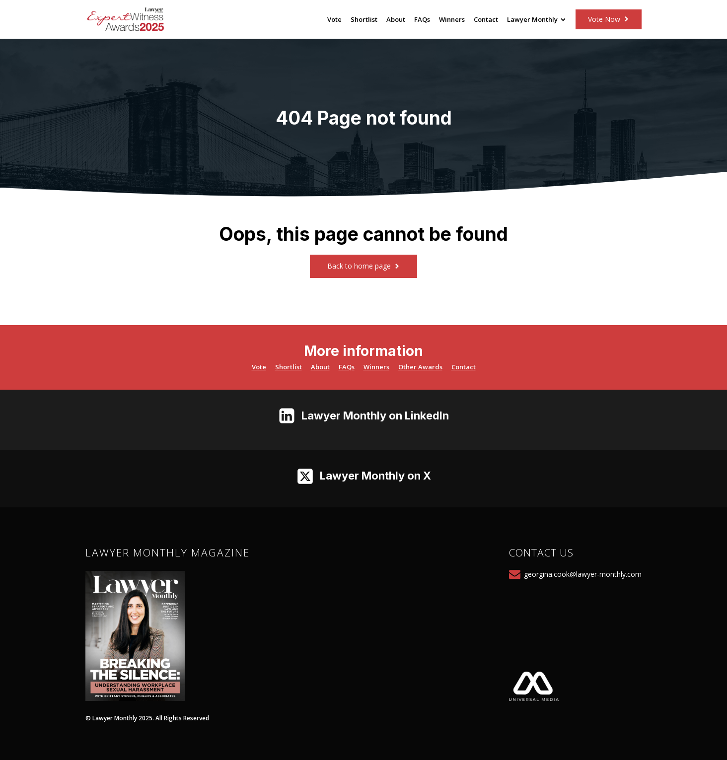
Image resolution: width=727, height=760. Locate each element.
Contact (486, 19)
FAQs (422, 19)
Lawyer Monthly (536, 19)
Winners (452, 19)
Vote (334, 19)
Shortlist (364, 19)
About (395, 19)
